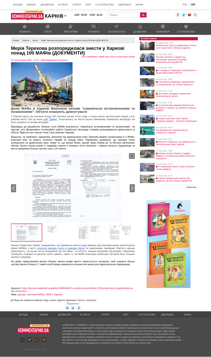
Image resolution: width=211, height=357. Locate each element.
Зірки (187, 314)
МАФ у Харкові (54, 294)
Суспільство (146, 314)
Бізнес (44, 314)
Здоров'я (167, 314)
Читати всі (191, 187)
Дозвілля (64, 314)
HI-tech (85, 314)
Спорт (105, 314)
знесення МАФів (36, 294)
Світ (126, 314)
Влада (23, 314)
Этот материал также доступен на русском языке (108, 56)
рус (185, 4)
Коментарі (29, 350)
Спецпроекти (167, 5)
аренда (21, 294)
